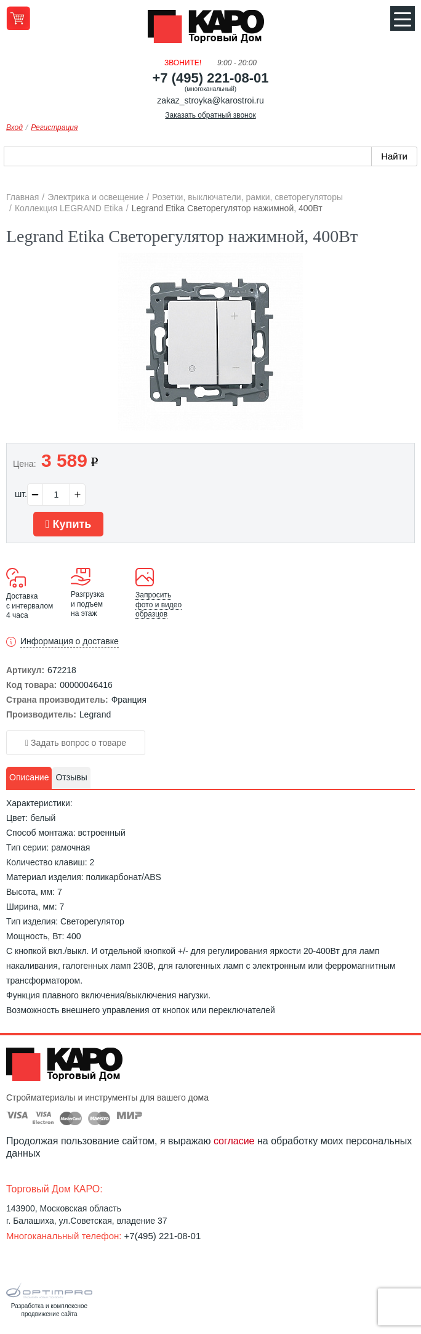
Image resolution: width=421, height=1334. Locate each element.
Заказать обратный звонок (210, 115)
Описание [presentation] (29, 777)
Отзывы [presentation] (71, 777)
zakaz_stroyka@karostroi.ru (210, 100)
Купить (68, 524)
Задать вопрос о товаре (75, 743)
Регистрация (54, 127)
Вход (14, 127)
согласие (234, 1141)
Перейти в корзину (18, 18)
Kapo (210, 30)
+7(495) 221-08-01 (162, 1236)
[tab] (29, 778)
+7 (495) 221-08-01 (211, 78)
